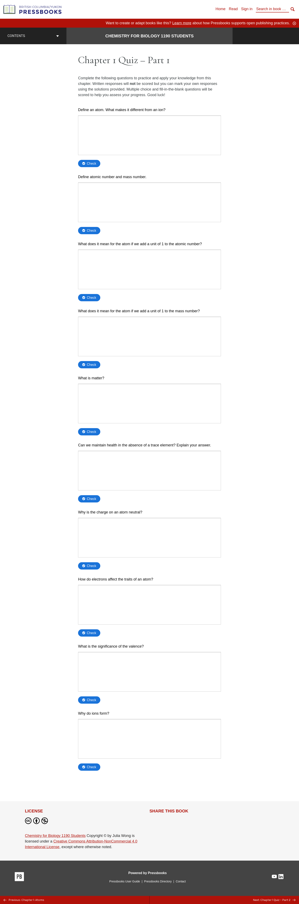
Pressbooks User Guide (124, 881)
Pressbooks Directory (158, 881)
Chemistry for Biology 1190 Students (55, 836)
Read (233, 9)
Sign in (246, 9)
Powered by (147, 873)
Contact (181, 881)
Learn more (181, 23)
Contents (33, 35)
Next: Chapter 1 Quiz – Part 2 (274, 900)
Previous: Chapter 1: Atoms (24, 900)
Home (220, 9)
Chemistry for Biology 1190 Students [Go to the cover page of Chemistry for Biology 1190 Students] (149, 36)
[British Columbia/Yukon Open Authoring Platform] (32, 9)
